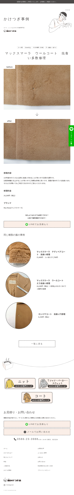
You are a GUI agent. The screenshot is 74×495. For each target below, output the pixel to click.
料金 (5, 461)
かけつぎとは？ (8, 453)
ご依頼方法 (7, 466)
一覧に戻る (37, 344)
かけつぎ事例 (7, 470)
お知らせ (40, 457)
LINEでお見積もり (37, 224)
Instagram (9, 485)
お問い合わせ (41, 461)
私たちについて (8, 457)
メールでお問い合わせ (37, 432)
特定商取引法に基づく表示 (45, 466)
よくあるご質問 (42, 453)
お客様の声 (41, 448)
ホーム (5, 448)
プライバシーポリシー (44, 470)
